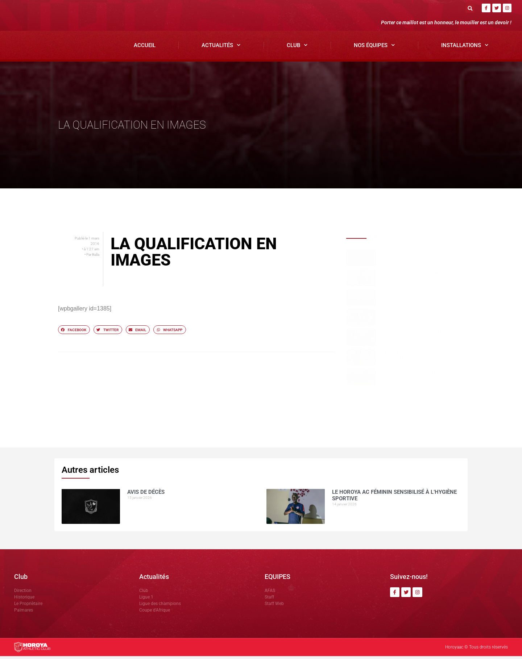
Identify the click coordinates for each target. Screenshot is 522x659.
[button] (470, 8)
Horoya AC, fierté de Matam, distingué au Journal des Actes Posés (418, 338)
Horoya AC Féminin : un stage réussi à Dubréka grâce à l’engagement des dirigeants (417, 320)
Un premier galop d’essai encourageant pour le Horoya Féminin (419, 298)
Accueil (145, 48)
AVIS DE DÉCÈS (391, 256)
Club (297, 48)
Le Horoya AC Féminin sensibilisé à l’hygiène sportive (414, 278)
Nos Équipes (374, 48)
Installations (465, 48)
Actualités (221, 48)
